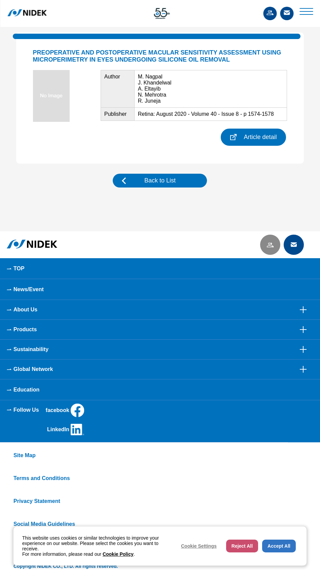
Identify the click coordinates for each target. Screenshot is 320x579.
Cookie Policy (118, 554)
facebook (65, 410)
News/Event (28, 289)
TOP (19, 268)
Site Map (24, 455)
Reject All (242, 546)
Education (26, 390)
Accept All (279, 546)
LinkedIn (65, 429)
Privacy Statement (36, 501)
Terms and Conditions (41, 478)
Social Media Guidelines (44, 524)
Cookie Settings (199, 546)
